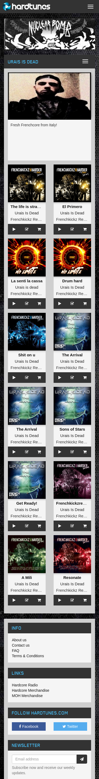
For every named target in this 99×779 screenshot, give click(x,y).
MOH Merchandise (27, 696)
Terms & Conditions (28, 656)
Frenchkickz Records (29, 219)
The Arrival (72, 355)
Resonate (72, 577)
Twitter (70, 726)
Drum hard (72, 281)
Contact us (21, 645)
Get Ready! (26, 503)
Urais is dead (26, 287)
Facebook (28, 726)
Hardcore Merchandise (30, 690)
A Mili (27, 577)
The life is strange (27, 206)
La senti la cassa (27, 281)
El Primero (72, 206)
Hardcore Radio (25, 685)
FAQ (15, 650)
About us (19, 640)
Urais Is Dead (27, 213)
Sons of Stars (72, 429)
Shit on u (26, 355)
